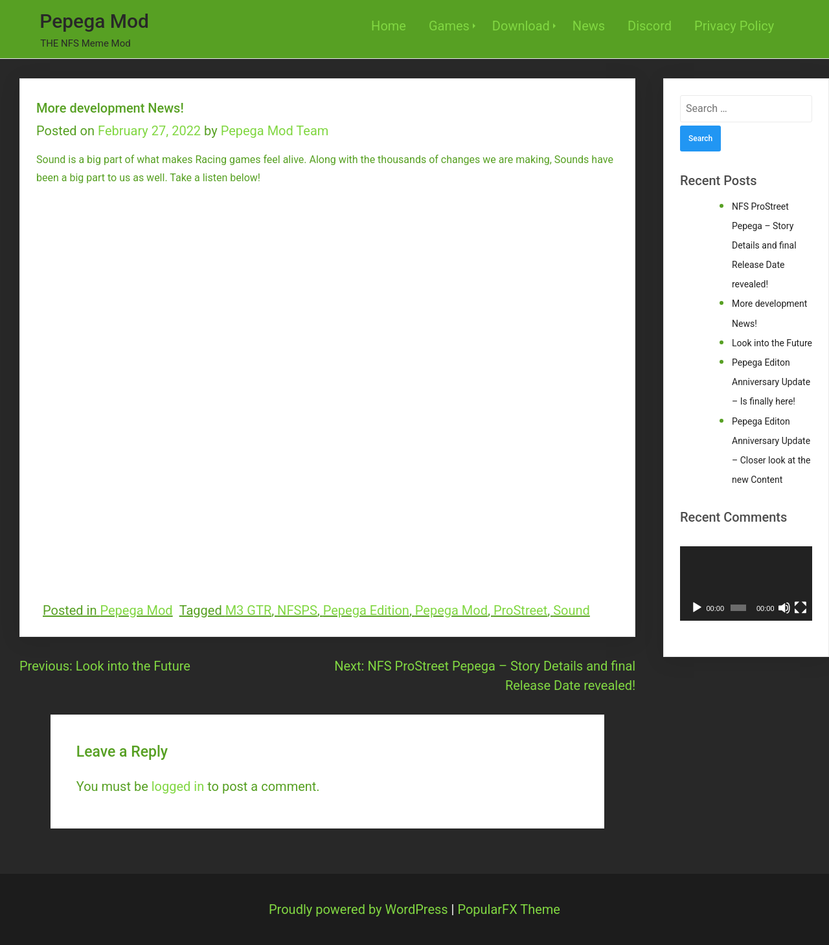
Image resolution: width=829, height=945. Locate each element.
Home (388, 26)
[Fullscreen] (800, 607)
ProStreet (520, 610)
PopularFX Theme (508, 909)
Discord (650, 26)
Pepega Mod (94, 21)
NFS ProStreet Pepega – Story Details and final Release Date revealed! (764, 245)
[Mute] (784, 607)
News (589, 26)
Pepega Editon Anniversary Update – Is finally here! (771, 381)
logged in (178, 786)
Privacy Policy (734, 26)
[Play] (696, 607)
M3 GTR (248, 610)
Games (449, 26)
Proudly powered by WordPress (360, 909)
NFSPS (297, 610)
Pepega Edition (366, 610)
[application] (746, 583)
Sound (571, 610)
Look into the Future (772, 343)
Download (521, 26)
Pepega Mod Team (275, 131)
